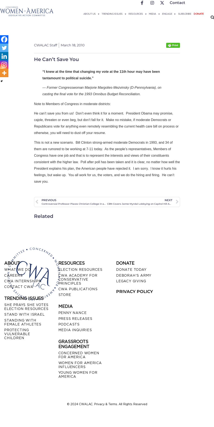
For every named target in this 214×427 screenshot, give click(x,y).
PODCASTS (69, 324)
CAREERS (13, 275)
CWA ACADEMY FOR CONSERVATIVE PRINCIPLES (77, 279)
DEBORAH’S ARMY (133, 275)
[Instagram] (4, 64)
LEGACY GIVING (131, 281)
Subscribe (184, 13)
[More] (4, 73)
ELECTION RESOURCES (80, 270)
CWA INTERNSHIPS (22, 281)
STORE (64, 295)
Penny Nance (72, 313)
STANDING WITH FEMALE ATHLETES (22, 322)
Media (154, 14)
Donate (198, 13)
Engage (169, 14)
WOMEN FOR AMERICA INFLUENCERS (80, 365)
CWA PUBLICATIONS (78, 289)
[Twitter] (4, 48)
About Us (91, 14)
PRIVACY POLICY (134, 291)
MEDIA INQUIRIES (75, 330)
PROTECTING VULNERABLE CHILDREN (17, 334)
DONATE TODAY (131, 270)
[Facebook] (4, 39)
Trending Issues (114, 14)
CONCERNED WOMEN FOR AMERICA (78, 355)
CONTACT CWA (18, 287)
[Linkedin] (4, 56)
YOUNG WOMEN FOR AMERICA (77, 375)
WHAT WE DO (17, 270)
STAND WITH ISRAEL (24, 314)
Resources (137, 14)
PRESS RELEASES (75, 319)
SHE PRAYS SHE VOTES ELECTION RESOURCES (26, 307)
